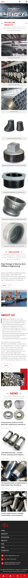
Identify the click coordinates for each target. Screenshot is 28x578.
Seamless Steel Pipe (14, 85)
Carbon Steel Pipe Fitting (14, 138)
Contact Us (5, 550)
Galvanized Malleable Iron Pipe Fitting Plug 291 (14, 166)
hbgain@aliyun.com (13, 555)
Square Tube (14, 111)
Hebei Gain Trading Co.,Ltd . (16, 569)
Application (5, 537)
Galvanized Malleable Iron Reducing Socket (14, 219)
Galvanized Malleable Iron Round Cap (14, 246)
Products (4, 534)
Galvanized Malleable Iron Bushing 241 (14, 192)
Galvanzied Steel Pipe (14, 58)
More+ (4, 285)
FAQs (2, 544)
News (14, 393)
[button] (14, 310)
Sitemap (10, 571)
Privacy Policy (16, 571)
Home (3, 530)
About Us (4, 540)
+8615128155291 (11, 559)
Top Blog (23, 571)
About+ (6, 365)
